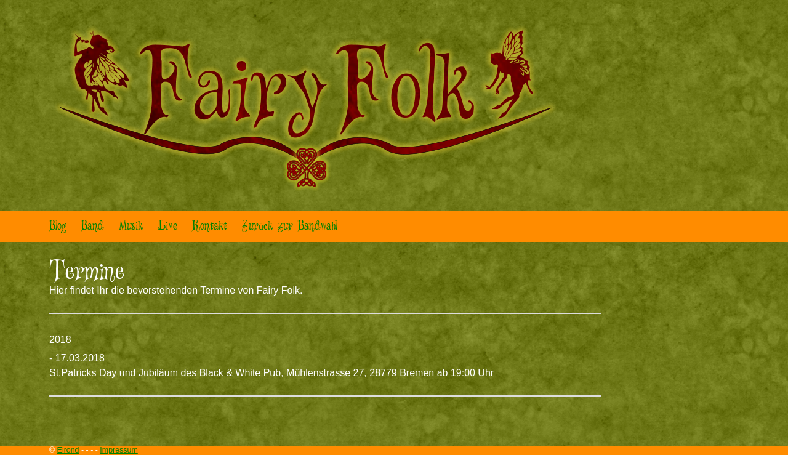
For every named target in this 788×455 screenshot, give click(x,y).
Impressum (118, 450)
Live (167, 226)
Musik (131, 226)
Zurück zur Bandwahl (289, 226)
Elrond (68, 450)
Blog (57, 226)
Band (92, 226)
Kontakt (209, 226)
